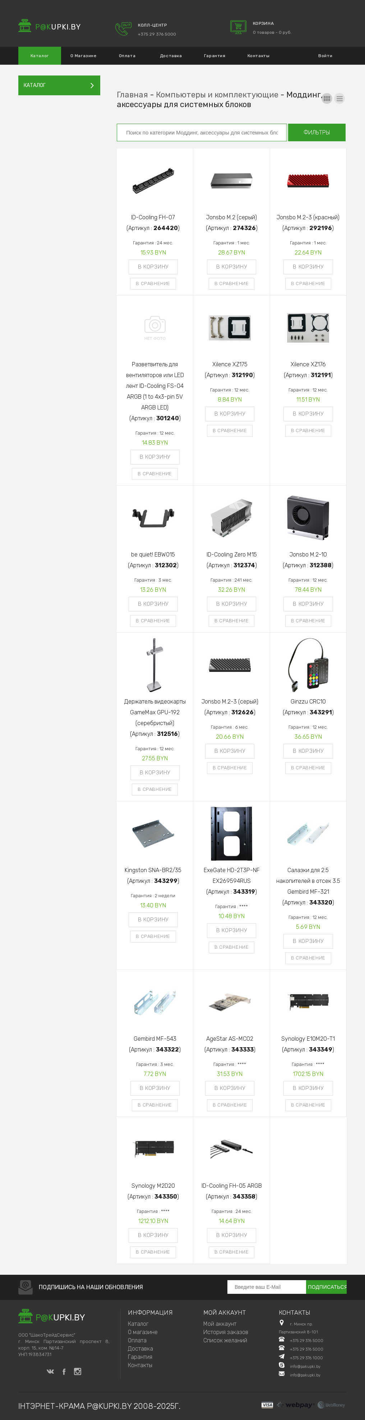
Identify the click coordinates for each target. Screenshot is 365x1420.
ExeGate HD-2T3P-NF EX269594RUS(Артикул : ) (232, 881)
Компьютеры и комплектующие (217, 95)
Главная (132, 95)
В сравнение (153, 283)
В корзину (153, 267)
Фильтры (317, 132)
